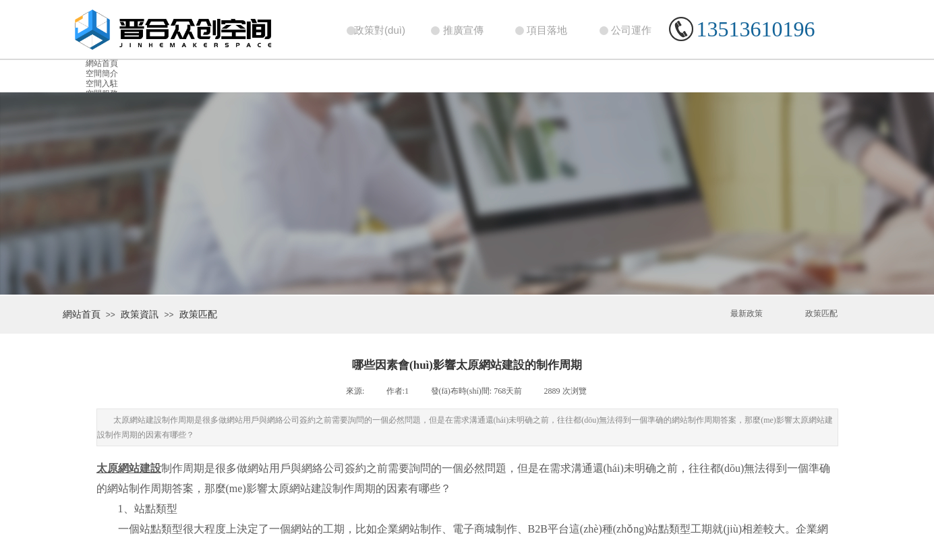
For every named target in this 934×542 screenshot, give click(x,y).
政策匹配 (198, 314)
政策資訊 (139, 314)
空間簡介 (102, 73)
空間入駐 (102, 83)
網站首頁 (102, 63)
